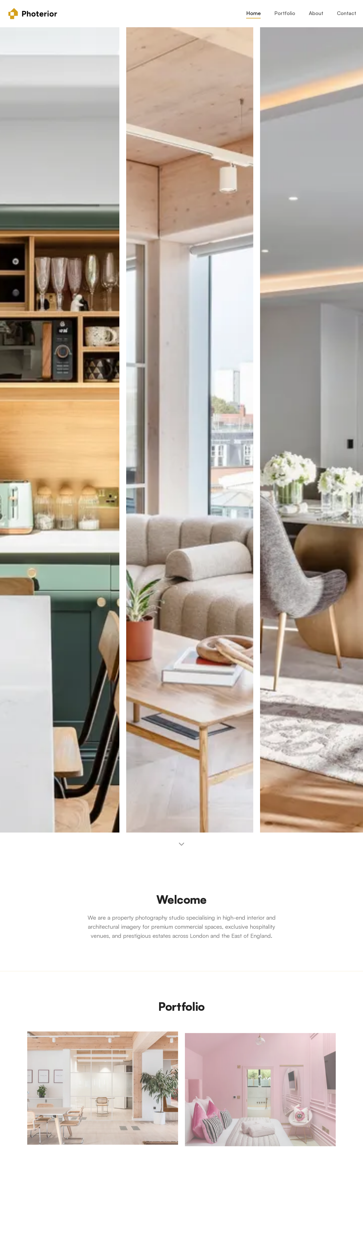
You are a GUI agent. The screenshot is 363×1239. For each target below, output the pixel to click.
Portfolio (284, 13)
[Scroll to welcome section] (181, 846)
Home (253, 13)
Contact (346, 13)
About (316, 13)
